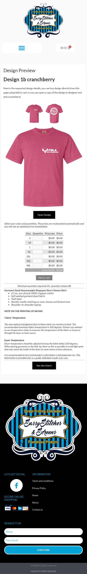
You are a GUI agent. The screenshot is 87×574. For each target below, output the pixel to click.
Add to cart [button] (44, 277)
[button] (22, 48)
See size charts (44, 365)
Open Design (44, 214)
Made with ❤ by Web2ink (43, 571)
